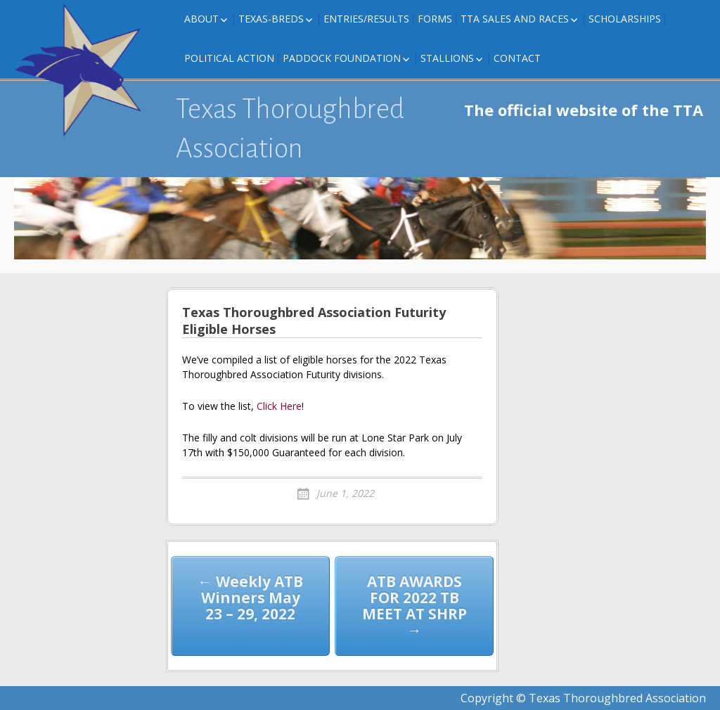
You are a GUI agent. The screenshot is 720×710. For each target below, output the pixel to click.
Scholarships (625, 18)
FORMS (435, 18)
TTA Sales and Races (515, 18)
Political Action (229, 58)
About (201, 18)
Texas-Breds (271, 18)
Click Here (279, 406)
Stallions (447, 58)
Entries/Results (366, 18)
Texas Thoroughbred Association (290, 128)
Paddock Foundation (342, 58)
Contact (517, 58)
